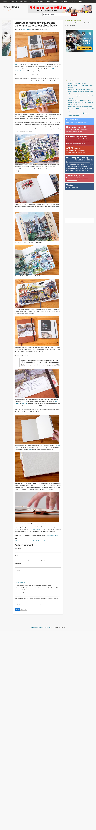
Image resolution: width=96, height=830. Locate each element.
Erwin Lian (24, 403)
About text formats (20, 584)
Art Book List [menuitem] (13, 1)
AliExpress (69, 164)
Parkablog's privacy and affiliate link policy (42, 629)
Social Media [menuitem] (64, 1)
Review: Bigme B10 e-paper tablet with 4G (79, 100)
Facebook (75, 143)
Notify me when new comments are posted (29, 606)
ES (92, 160)
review (30, 449)
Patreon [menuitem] (55, 1)
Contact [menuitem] (73, 1)
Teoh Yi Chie (25, 29)
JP (67, 162)
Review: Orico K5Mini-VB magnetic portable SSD (81, 106)
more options (36, 529)
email (69, 143)
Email (16, 555)
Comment (17, 570)
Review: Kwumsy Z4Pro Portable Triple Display (80, 89)
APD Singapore (70, 150)
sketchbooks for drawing (39, 541)
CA (79, 160)
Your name (18, 549)
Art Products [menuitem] (23, 1)
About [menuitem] (80, 1)
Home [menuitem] (5, 1)
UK (82, 160)
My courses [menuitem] (41, 1)
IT (89, 160)
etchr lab (17, 541)
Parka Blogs (10, 7)
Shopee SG (75, 164)
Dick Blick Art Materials (75, 162)
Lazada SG (83, 164)
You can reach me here (72, 187)
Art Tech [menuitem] (32, 1)
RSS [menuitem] (48, 1)
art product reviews (26, 541)
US (76, 160)
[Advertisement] (78, 64)
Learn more (85, 170)
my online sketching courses (79, 122)
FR (87, 160)
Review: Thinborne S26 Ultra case (77, 83)
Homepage (18, 563)
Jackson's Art (85, 162)
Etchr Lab (17, 64)
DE (84, 160)
